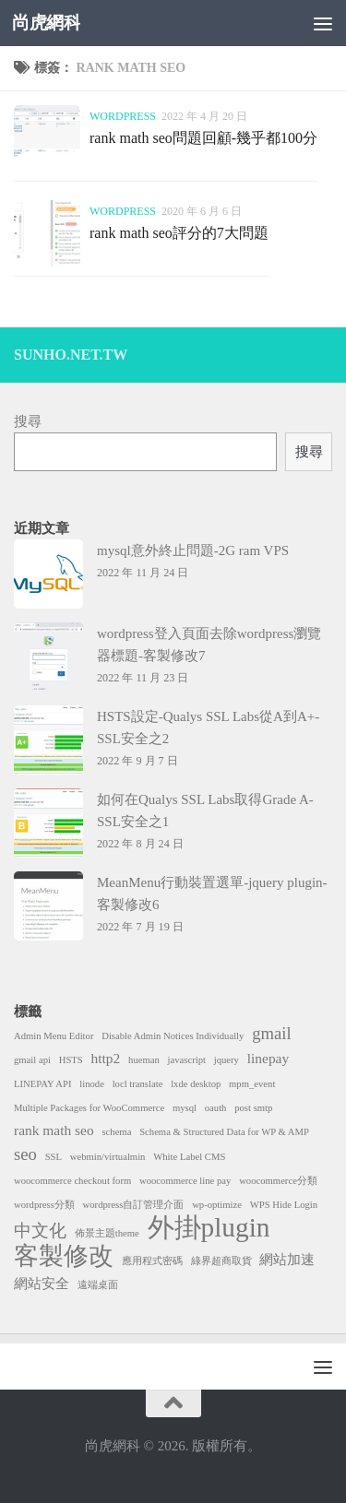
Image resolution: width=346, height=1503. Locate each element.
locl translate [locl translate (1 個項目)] (138, 1084)
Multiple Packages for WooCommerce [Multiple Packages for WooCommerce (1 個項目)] (89, 1108)
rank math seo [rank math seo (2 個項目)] (54, 1130)
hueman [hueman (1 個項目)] (144, 1060)
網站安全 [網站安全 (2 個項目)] (41, 1283)
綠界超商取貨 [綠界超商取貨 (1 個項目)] (221, 1261)
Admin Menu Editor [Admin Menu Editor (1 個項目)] (53, 1036)
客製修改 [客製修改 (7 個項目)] (63, 1256)
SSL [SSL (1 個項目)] (53, 1157)
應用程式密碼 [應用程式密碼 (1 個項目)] (152, 1261)
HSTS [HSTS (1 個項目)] (71, 1060)
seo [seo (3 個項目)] (25, 1154)
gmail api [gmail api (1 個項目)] (32, 1060)
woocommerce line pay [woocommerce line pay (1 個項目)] (185, 1181)
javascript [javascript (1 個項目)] (187, 1060)
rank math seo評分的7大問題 (178, 233)
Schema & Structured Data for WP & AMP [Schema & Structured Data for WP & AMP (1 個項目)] (224, 1132)
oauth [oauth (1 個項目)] (216, 1108)
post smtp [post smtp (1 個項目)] (253, 1108)
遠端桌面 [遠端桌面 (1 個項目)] (98, 1285)
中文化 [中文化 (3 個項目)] (40, 1230)
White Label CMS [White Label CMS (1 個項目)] (189, 1157)
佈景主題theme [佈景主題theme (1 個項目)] (107, 1233)
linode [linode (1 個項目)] (91, 1084)
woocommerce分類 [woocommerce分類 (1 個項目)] (278, 1181)
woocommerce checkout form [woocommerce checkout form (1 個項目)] (72, 1181)
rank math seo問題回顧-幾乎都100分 (203, 138)
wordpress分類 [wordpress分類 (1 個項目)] (44, 1205)
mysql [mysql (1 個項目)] (185, 1108)
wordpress (122, 116)
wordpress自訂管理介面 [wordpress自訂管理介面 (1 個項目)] (134, 1205)
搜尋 (28, 421)
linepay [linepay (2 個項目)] (268, 1058)
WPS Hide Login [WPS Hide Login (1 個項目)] (283, 1205)
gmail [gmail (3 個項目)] (272, 1033)
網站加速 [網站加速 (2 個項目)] (287, 1259)
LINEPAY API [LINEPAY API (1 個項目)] (42, 1084)
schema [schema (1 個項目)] (116, 1132)
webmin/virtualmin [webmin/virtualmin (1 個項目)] (108, 1157)
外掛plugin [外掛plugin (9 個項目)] (209, 1227)
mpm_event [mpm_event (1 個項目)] (252, 1084)
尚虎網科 (46, 22)
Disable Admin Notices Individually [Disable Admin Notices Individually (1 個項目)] (172, 1036)
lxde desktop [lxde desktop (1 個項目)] (196, 1084)
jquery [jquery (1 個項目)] (226, 1060)
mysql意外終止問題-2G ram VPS (193, 550)
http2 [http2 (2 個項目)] (106, 1058)
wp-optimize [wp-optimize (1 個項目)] (217, 1205)
